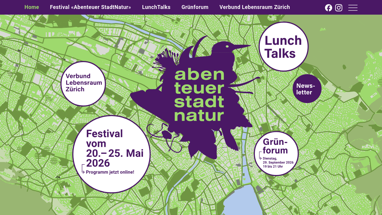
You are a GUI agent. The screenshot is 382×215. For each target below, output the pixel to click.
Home (31, 7)
